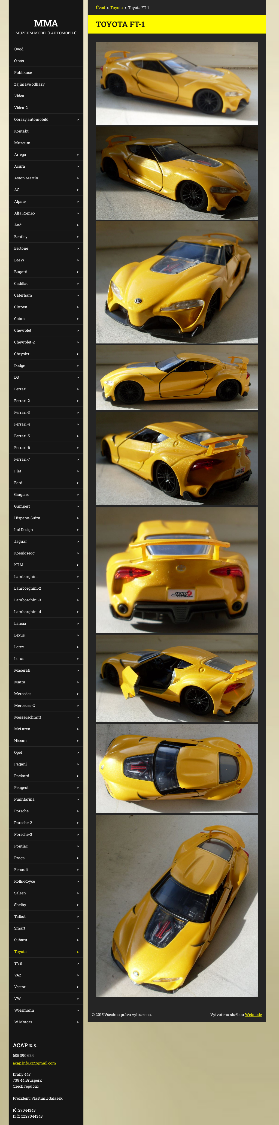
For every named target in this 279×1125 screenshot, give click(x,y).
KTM (18, 564)
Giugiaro (21, 494)
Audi (18, 224)
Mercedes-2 (24, 705)
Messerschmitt (27, 717)
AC (16, 189)
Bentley (21, 236)
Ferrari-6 (22, 447)
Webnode (253, 1014)
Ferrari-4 (22, 424)
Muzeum (22, 142)
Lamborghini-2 (27, 588)
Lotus (19, 658)
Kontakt (21, 131)
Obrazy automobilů (31, 119)
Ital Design (23, 529)
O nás (19, 60)
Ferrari (20, 388)
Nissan (20, 740)
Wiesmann (24, 1010)
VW (17, 998)
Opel (18, 752)
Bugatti (20, 271)
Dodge (19, 365)
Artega (20, 154)
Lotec (19, 646)
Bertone (21, 248)
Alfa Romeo (24, 213)
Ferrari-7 (22, 459)
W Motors (23, 1021)
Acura (19, 166)
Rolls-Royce (24, 881)
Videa (19, 95)
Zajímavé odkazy (29, 84)
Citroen (20, 306)
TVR (18, 963)
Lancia (20, 623)
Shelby (20, 904)
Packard (21, 775)
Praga (19, 857)
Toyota (20, 951)
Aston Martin (26, 177)
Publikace (23, 72)
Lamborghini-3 (27, 599)
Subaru (20, 939)
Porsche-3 (23, 834)
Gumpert (22, 506)
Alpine (20, 201)
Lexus (19, 635)
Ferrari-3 (22, 412)
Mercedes (22, 693)
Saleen (20, 892)
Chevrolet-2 (24, 342)
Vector (20, 986)
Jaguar (20, 541)
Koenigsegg (24, 553)
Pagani (20, 764)
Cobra (19, 318)
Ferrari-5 (22, 435)
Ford (18, 482)
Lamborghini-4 (27, 611)
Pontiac (21, 846)
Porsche (21, 810)
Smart (19, 928)
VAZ (17, 975)
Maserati (22, 670)
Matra (19, 681)
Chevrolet (22, 330)
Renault (21, 869)
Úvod (18, 49)
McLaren (22, 728)
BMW (19, 260)
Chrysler (21, 353)
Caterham (23, 295)
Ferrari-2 (22, 400)
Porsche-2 (23, 822)
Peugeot (21, 787)
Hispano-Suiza (27, 517)
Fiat (17, 470)
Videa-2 (21, 107)
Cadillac (21, 283)
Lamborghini (26, 576)
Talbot (20, 916)
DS (16, 377)
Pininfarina (24, 799)
